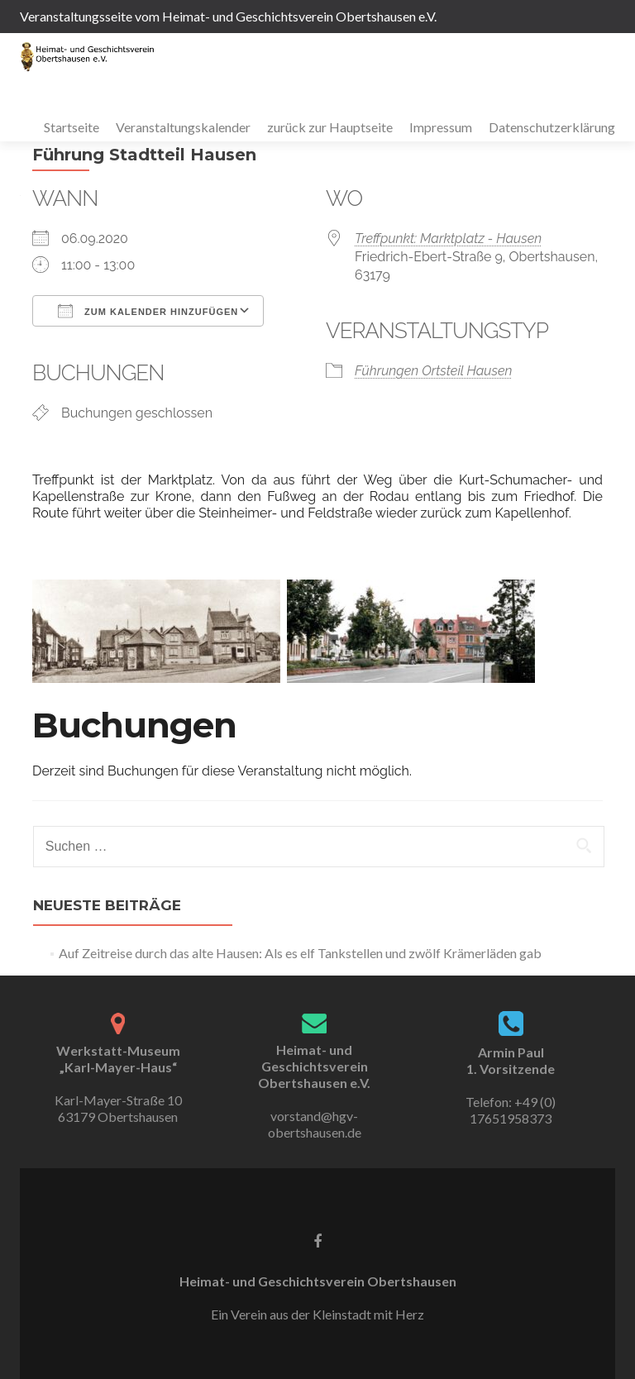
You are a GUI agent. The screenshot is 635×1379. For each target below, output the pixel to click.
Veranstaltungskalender (183, 127)
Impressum (440, 127)
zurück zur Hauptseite (330, 127)
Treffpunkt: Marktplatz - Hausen (448, 238)
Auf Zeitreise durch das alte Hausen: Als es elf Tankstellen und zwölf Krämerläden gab (300, 953)
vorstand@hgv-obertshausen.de (314, 1124)
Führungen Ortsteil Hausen (433, 371)
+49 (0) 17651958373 (513, 1110)
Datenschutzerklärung (552, 127)
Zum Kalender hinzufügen (148, 310)
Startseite (71, 127)
